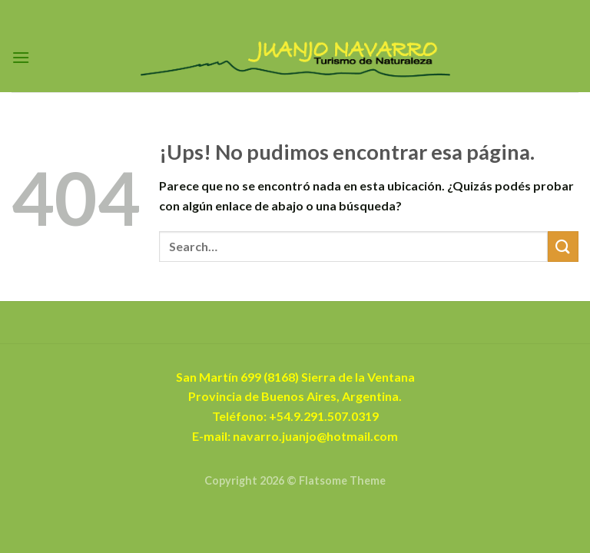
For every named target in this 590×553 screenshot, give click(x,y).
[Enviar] (563, 246)
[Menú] (21, 57)
